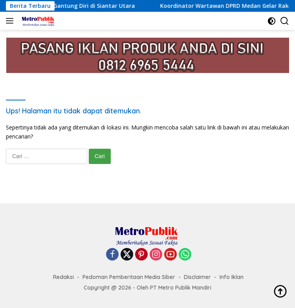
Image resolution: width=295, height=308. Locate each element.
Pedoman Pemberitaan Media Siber (128, 277)
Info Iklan (232, 277)
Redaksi (63, 277)
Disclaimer (197, 277)
